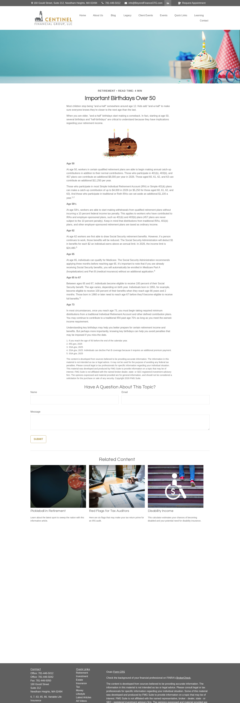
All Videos (81, 701)
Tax (78, 687)
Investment (82, 676)
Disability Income (160, 511)
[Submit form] (38, 439)
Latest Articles (83, 697)
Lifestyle (80, 694)
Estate (79, 680)
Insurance (81, 683)
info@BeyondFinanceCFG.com (143, 3)
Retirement (82, 672)
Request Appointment (192, 3)
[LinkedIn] (167, 3)
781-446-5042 (45, 677)
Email (125, 392)
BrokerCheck (183, 678)
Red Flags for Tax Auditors (109, 511)
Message (35, 411)
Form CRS (119, 672)
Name (33, 392)
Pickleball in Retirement (48, 511)
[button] (82, 15)
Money (79, 690)
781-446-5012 (110, 3)
